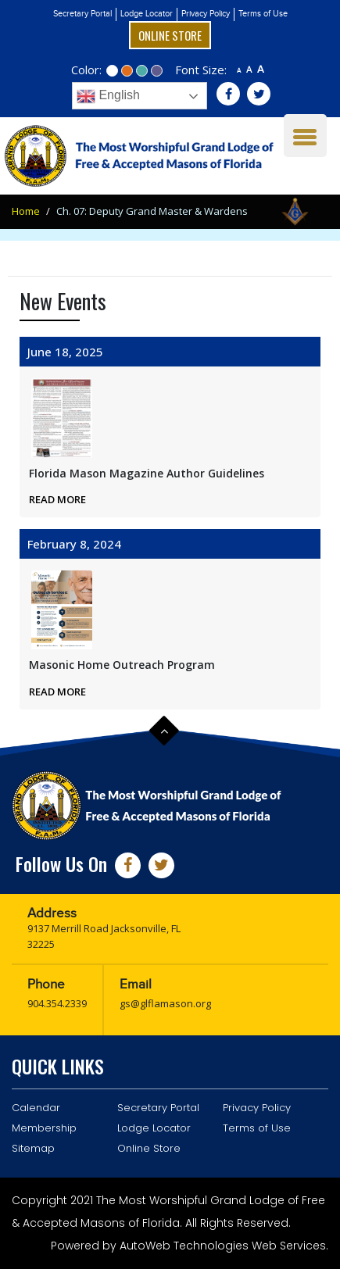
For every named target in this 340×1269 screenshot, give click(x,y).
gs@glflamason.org (165, 1003)
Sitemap (33, 1148)
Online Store (170, 35)
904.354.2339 (57, 1003)
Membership (44, 1128)
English (108, 96)
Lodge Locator (146, 14)
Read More (57, 499)
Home (26, 211)
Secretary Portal (82, 14)
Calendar (36, 1107)
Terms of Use (263, 14)
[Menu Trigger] (305, 135)
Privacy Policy (205, 14)
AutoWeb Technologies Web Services (223, 1245)
